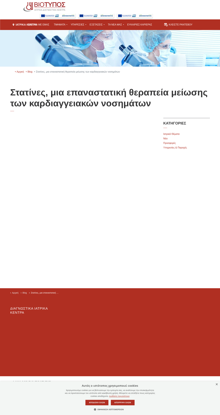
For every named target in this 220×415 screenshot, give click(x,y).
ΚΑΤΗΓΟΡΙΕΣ (174, 123)
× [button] (216, 384)
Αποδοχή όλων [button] (97, 402)
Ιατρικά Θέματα (171, 134)
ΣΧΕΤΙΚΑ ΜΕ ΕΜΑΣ (38, 26)
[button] (110, 409)
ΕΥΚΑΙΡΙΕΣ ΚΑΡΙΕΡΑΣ (139, 26)
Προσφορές (169, 143)
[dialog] (110, 398)
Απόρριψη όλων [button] (122, 402)
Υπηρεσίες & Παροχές (175, 147)
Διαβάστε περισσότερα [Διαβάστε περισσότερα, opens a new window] (119, 396)
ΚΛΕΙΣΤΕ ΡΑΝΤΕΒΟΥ (178, 25)
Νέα (165, 138)
